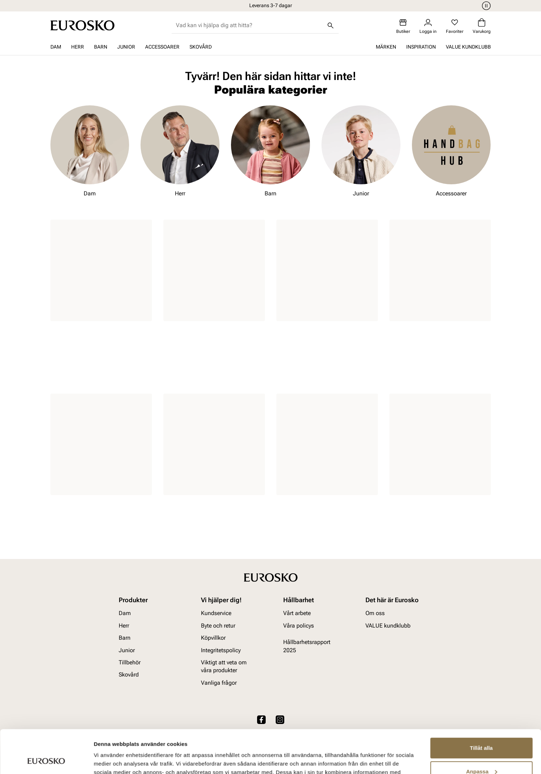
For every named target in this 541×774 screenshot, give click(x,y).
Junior (126, 47)
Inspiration (421, 47)
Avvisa (481, 754)
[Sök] (331, 25)
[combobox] (249, 25)
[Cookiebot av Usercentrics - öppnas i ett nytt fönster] (46, 760)
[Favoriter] (455, 26)
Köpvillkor (213, 637)
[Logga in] (428, 26)
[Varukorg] (481, 26)
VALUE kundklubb (468, 47)
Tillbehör (130, 662)
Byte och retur (218, 625)
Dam (55, 47)
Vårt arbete (297, 613)
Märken (386, 47)
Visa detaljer (110, 760)
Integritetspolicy (221, 650)
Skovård (201, 47)
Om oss (375, 613)
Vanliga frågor (219, 682)
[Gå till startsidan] (82, 25)
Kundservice (216, 613)
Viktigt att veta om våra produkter (224, 666)
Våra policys (298, 625)
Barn (100, 47)
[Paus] (485, 5)
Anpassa (481, 731)
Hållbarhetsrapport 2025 (306, 646)
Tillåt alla (481, 707)
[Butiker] (403, 26)
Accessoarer (162, 47)
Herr (77, 47)
